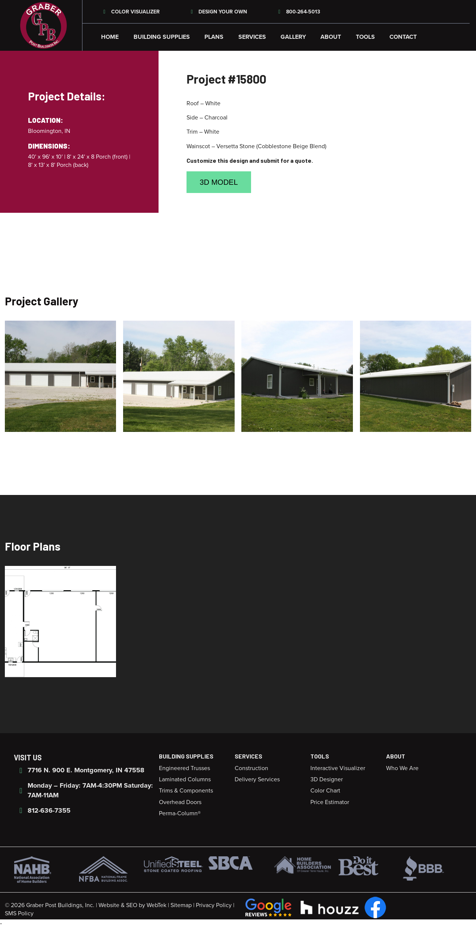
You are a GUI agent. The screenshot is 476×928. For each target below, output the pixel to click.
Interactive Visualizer (337, 768)
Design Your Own (218, 12)
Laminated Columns (185, 779)
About (330, 37)
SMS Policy (19, 913)
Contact (403, 37)
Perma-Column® (180, 813)
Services (252, 37)
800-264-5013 (298, 12)
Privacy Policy (214, 905)
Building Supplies (162, 37)
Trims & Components (186, 790)
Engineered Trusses (184, 768)
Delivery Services (257, 779)
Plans (213, 37)
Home (110, 37)
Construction (251, 768)
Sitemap (181, 905)
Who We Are (402, 768)
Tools (365, 37)
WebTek (156, 905)
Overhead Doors (180, 802)
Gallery (293, 37)
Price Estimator (329, 802)
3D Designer (326, 779)
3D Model (219, 182)
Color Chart (325, 790)
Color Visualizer (130, 12)
